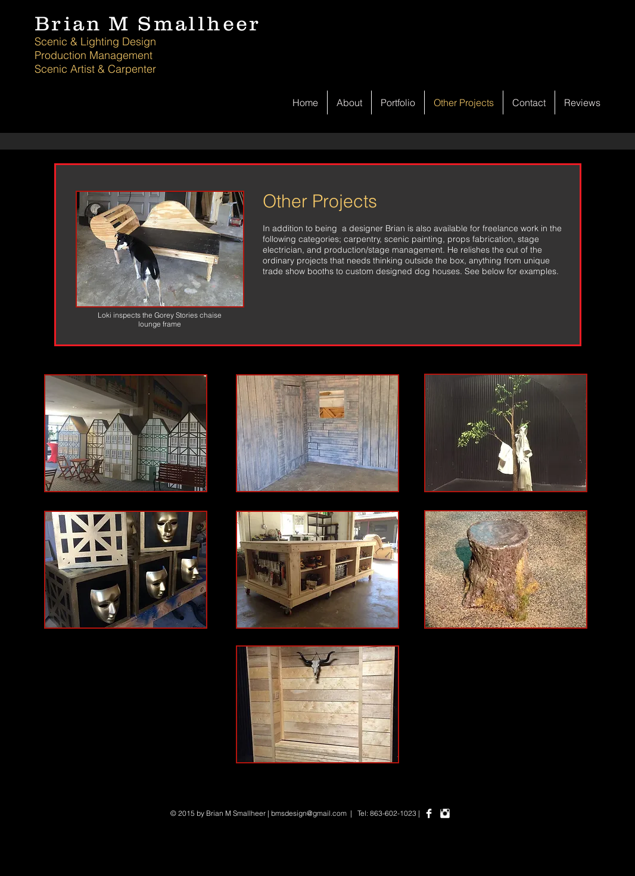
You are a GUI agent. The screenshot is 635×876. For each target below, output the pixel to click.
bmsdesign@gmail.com (309, 813)
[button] (125, 433)
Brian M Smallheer (147, 23)
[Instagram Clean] (445, 813)
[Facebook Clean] (429, 813)
